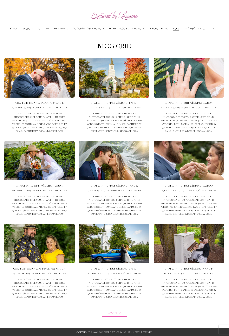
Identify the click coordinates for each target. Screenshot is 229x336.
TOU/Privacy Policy (196, 29)
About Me (43, 29)
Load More (114, 312)
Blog (175, 29)
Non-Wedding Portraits (89, 29)
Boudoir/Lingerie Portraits (126, 29)
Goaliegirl (40, 107)
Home (13, 29)
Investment (61, 29)
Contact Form (158, 29)
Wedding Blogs (58, 107)
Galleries (27, 29)
